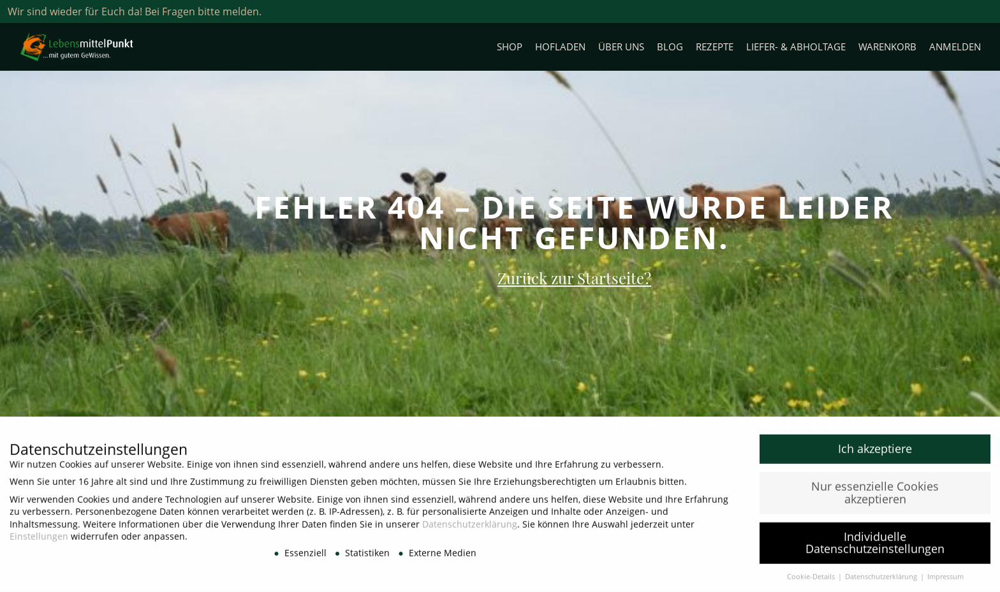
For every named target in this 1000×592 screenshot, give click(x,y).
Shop (509, 47)
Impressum (945, 581)
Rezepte (714, 47)
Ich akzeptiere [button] (875, 453)
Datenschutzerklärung (469, 529)
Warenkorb (887, 47)
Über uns (621, 47)
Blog (670, 47)
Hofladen (560, 47)
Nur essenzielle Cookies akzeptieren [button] (875, 497)
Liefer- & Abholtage (796, 47)
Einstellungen (39, 541)
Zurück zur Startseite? (574, 278)
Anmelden (955, 47)
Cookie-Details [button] (812, 581)
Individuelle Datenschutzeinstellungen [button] (875, 547)
